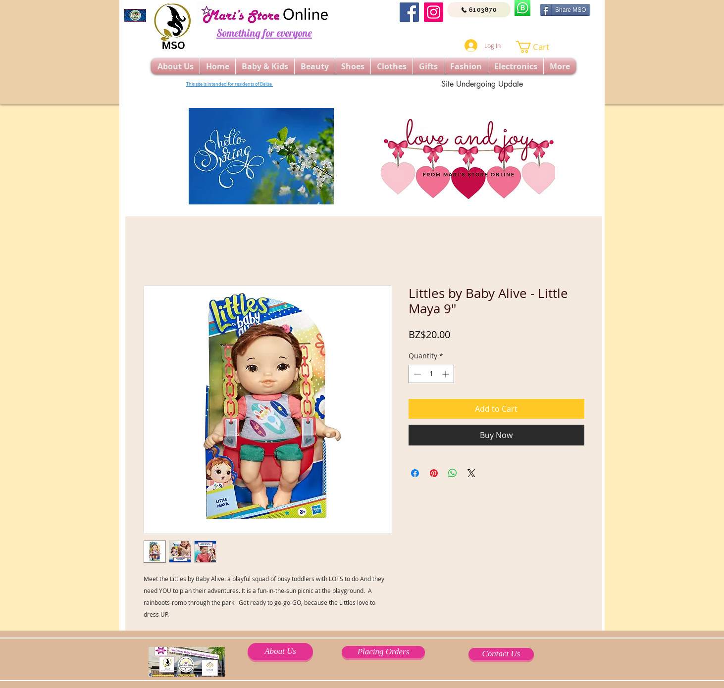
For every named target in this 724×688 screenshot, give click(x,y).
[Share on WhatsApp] (453, 473)
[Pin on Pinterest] (434, 473)
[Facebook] (409, 12)
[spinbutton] (431, 374)
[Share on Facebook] (415, 473)
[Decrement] (416, 374)
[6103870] (479, 9)
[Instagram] (433, 12)
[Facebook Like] (505, 30)
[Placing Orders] (383, 652)
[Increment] (446, 374)
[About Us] (280, 651)
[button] (539, 47)
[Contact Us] (501, 654)
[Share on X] (471, 473)
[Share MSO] (565, 10)
